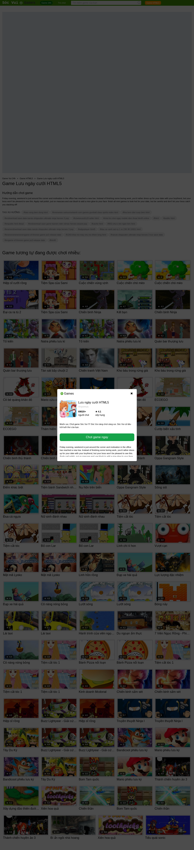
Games (67, 393)
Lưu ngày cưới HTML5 (93, 402)
